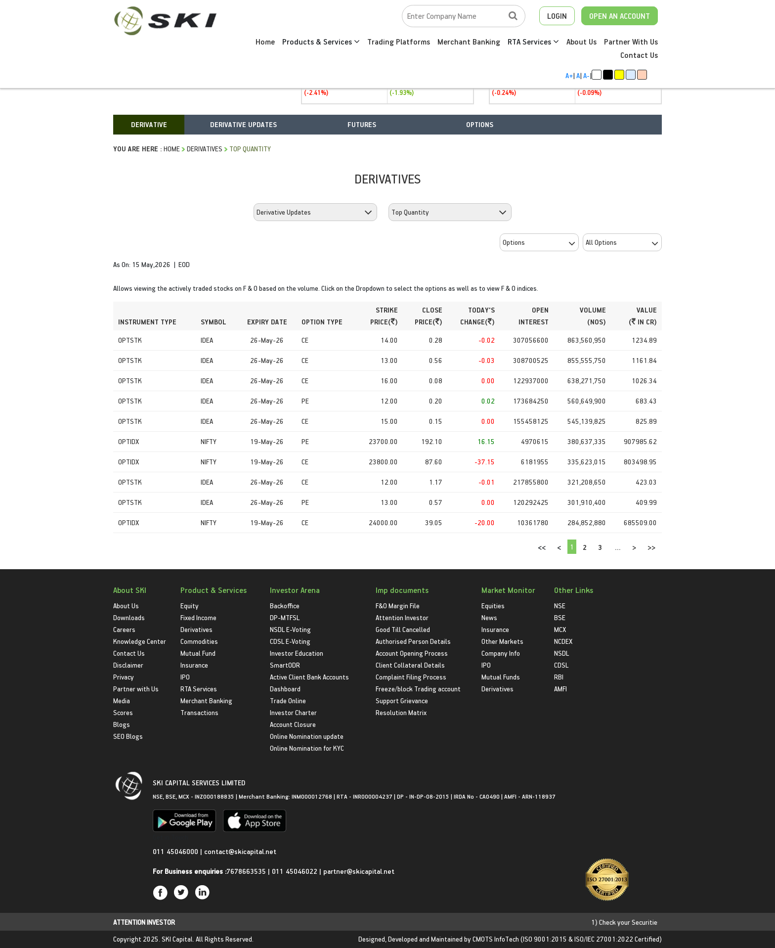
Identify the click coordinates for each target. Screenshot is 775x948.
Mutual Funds (500, 676)
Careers (124, 629)
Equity (189, 605)
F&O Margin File (398, 605)
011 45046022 (295, 871)
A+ (569, 75)
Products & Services (321, 41)
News (489, 617)
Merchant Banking (468, 41)
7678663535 (246, 871)
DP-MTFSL (285, 617)
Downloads (129, 617)
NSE (559, 605)
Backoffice (285, 605)
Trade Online (288, 700)
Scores (123, 712)
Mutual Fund (197, 653)
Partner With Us (631, 41)
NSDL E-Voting (290, 629)
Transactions (199, 712)
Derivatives (204, 148)
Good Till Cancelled (403, 629)
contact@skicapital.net (240, 851)
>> (651, 547)
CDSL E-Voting (290, 641)
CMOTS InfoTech (496, 939)
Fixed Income (198, 617)
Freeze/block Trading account (418, 688)
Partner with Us (136, 688)
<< (542, 547)
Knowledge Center (139, 641)
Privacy (123, 676)
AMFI (560, 688)
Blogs (121, 724)
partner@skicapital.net (358, 871)
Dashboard (285, 688)
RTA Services (533, 41)
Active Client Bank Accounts (309, 676)
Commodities (199, 641)
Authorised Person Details (413, 641)
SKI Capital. (178, 939)
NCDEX (563, 641)
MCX (560, 629)
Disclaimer (128, 665)
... (618, 547)
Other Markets (502, 641)
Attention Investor (402, 617)
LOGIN (557, 16)
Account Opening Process (412, 653)
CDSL (561, 665)
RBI (558, 676)
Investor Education (296, 653)
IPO (185, 676)
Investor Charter (293, 712)
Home (265, 41)
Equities (493, 605)
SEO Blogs (128, 736)
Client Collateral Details (410, 665)
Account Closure (293, 724)
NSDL (561, 653)
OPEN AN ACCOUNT (619, 16)
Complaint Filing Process (411, 676)
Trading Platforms (398, 41)
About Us (581, 41)
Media (121, 700)
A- (586, 75)
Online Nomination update (307, 736)
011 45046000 (176, 851)
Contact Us (639, 55)
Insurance (194, 665)
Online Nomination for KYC (307, 748)
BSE (559, 617)
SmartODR (285, 665)
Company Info (500, 653)
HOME (172, 148)
